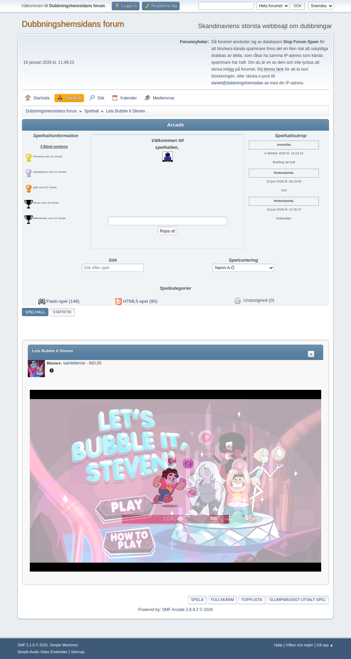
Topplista (251, 600)
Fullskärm (222, 600)
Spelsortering (243, 260)
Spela (197, 600)
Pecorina (38, 156)
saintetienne (40, 171)
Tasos (36, 202)
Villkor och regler (299, 645)
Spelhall (35, 312)
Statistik (62, 312)
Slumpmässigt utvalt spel (297, 600)
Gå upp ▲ (325, 645)
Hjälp (278, 645)
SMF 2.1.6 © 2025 (32, 645)
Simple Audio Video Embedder (42, 652)
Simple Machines (64, 645)
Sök (113, 260)
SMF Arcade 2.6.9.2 (180, 609)
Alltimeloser (40, 218)
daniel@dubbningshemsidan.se (240, 83)
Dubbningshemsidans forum (73, 23)
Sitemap (78, 652)
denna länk (274, 69)
